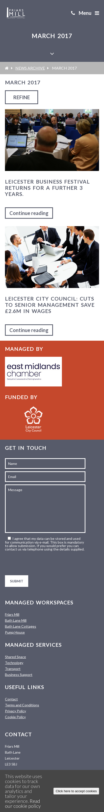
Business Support (18, 674)
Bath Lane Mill (15, 620)
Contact (11, 699)
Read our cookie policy (23, 803)
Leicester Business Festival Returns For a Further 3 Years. (47, 187)
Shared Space (15, 657)
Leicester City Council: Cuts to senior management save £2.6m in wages (50, 304)
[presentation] (42, 563)
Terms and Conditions (22, 705)
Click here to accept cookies (76, 791)
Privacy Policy (15, 711)
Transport (13, 669)
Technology (14, 663)
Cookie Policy (15, 717)
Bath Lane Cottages (20, 626)
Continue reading (29, 213)
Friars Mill (12, 614)
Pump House (15, 632)
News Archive (30, 68)
